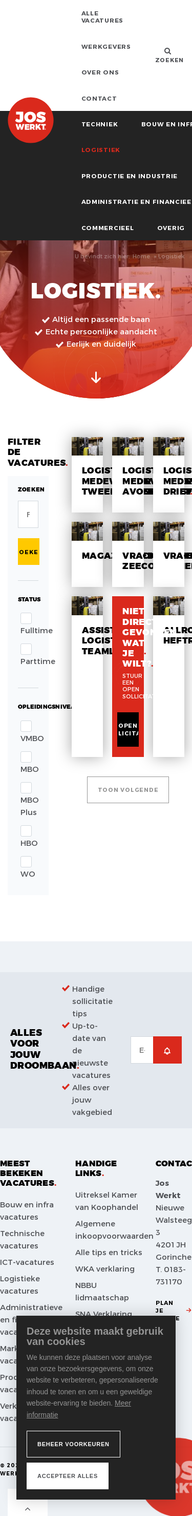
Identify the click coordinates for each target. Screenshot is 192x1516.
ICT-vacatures (27, 1261)
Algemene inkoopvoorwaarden (113, 1229)
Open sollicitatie (128, 729)
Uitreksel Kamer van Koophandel (106, 1200)
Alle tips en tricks (108, 1252)
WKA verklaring (105, 1268)
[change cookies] (73, 1444)
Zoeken (28, 551)
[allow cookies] (68, 1476)
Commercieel (107, 227)
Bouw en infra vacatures (27, 1210)
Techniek (99, 123)
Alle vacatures (102, 16)
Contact (99, 98)
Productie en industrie (129, 175)
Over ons (100, 71)
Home (141, 256)
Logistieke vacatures (20, 1284)
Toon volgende (128, 789)
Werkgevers (106, 46)
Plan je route (168, 1310)
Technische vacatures (22, 1239)
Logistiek (100, 149)
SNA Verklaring (103, 1313)
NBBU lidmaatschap (102, 1291)
